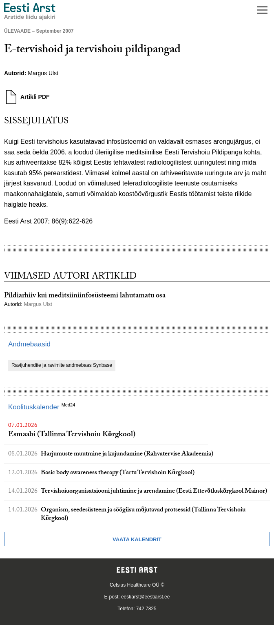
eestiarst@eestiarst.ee (145, 597)
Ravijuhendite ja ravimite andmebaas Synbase (61, 365)
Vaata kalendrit (137, 539)
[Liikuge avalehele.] (29, 11)
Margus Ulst (43, 73)
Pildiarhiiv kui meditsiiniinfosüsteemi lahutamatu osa (85, 296)
